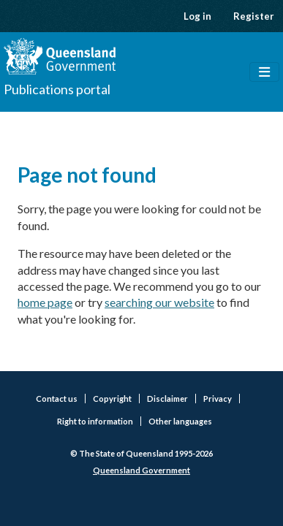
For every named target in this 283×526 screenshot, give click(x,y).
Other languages (180, 421)
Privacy (217, 398)
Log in (197, 16)
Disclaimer (167, 398)
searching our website (159, 302)
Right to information (95, 421)
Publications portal (57, 89)
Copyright (112, 398)
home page (45, 302)
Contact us (57, 398)
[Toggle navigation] (264, 72)
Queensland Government (141, 470)
